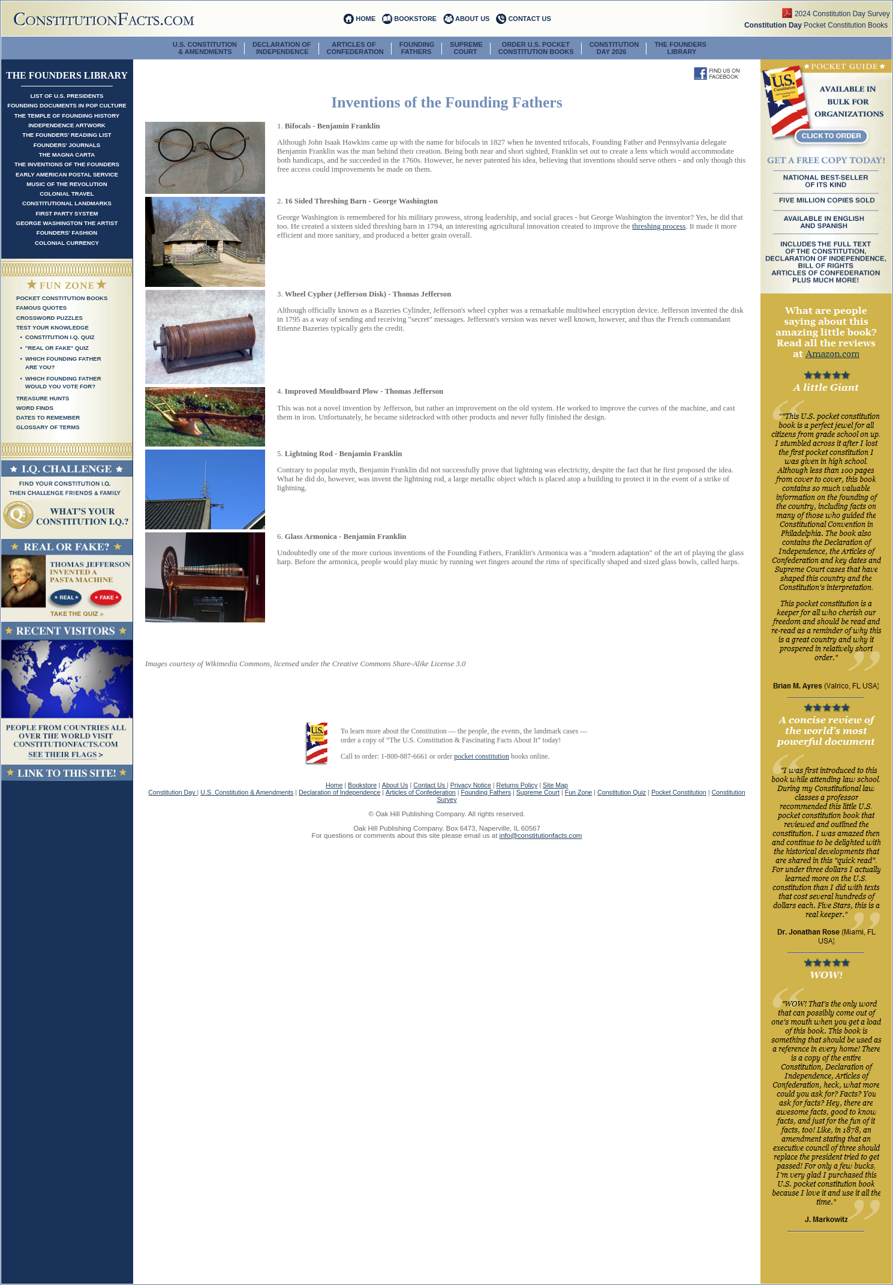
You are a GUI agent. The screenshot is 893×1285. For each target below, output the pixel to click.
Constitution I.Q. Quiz (60, 337)
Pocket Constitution (678, 792)
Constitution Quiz (621, 792)
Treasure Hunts (42, 398)
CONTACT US (529, 18)
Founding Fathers (486, 792)
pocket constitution (481, 756)
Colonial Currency (67, 242)
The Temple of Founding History (66, 115)
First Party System (66, 213)
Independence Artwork (67, 125)
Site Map (555, 785)
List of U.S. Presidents (66, 95)
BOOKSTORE (415, 18)
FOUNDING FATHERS (417, 48)
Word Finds (34, 408)
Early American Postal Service (67, 174)
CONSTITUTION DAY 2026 (614, 48)
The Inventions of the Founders (66, 164)
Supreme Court (538, 792)
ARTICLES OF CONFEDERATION (355, 48)
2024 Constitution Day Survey (843, 14)
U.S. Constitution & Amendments (246, 792)
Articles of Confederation (421, 792)
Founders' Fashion (67, 232)
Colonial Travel (67, 193)
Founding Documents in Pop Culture (66, 105)
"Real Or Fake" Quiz (57, 348)
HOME (365, 18)
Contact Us (430, 785)
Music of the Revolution (66, 184)
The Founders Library (680, 48)
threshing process (658, 226)
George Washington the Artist (67, 223)
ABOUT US (472, 18)
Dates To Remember (48, 417)
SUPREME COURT (466, 48)
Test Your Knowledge (52, 327)
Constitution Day (172, 792)
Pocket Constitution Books (818, 25)
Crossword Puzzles (49, 317)
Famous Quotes (41, 307)
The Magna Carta (67, 154)
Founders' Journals (67, 145)
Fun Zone (579, 792)
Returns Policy (517, 785)
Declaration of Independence (339, 792)
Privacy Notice (470, 785)
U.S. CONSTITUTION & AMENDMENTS (205, 48)
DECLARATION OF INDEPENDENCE (281, 48)
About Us (395, 785)
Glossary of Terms (48, 427)
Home (334, 785)
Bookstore (362, 785)
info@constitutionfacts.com (541, 835)
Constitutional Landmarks (67, 203)
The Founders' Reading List (66, 134)
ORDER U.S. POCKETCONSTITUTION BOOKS (536, 48)
